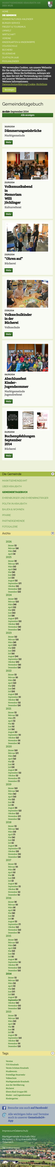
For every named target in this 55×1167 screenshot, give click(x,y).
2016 (8, 898)
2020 (9, 746)
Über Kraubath (12, 486)
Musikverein (11, 1071)
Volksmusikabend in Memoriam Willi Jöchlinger (18, 195)
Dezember (12, 592)
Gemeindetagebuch (14, 492)
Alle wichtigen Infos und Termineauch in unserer (28, 1117)
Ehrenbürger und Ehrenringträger (25, 498)
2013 (8, 1011)
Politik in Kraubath (14, 503)
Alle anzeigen (27, 115)
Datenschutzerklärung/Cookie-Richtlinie (24, 84)
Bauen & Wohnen (13, 509)
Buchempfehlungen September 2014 (20, 440)
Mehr (8, 142)
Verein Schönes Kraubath (17, 1068)
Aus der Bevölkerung (15, 1085)
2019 (8, 784)
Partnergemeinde (13, 521)
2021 (8, 708)
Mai (9, 572)
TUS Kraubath (12, 1065)
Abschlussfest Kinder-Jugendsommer (16, 383)
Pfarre (6, 515)
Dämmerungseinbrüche (23, 131)
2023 (9, 632)
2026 (9, 541)
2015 (8, 936)
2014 (8, 973)
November (12, 589)
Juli (9, 578)
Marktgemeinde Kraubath (17, 1081)
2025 (8, 557)
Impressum (8, 1130)
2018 (8, 822)
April (10, 554)
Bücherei (10, 1088)
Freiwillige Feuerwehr (15, 1075)
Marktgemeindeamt (14, 480)
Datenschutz (21, 1130)
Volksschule (11, 1078)
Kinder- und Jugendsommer (18, 1095)
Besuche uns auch (28, 1108)
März (10, 551)
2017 (8, 860)
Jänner (11, 545)
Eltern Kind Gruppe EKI (16, 1092)
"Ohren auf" (14, 259)
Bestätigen (9, 90)
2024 (9, 595)
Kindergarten (12, 1098)
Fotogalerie (10, 526)
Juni (10, 575)
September (13, 583)
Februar (11, 548)
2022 (8, 670)
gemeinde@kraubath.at (14, 1150)
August (11, 581)
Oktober (11, 586)
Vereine (9, 1061)
